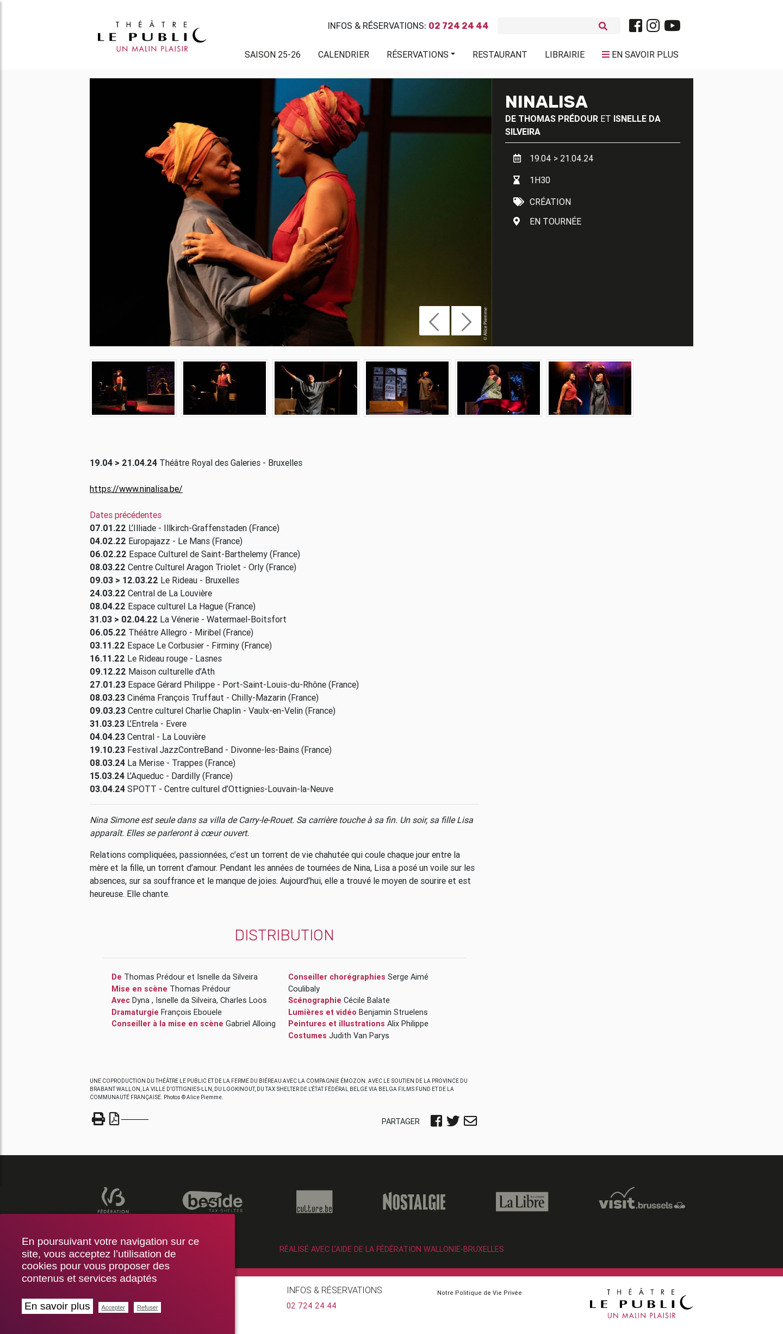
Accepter (113, 1307)
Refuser (147, 1307)
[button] (434, 325)
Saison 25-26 (273, 56)
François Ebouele (191, 1016)
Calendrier (343, 56)
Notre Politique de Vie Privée (479, 1297)
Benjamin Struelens (393, 1016)
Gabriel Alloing (251, 1028)
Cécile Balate (367, 1004)
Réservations (418, 56)
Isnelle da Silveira (227, 981)
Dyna (142, 1004)
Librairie (565, 56)
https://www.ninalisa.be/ (136, 493)
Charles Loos (243, 1004)
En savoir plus (57, 1306)
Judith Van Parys (359, 1040)
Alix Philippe (407, 1028)
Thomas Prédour (558, 122)
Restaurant (500, 56)
